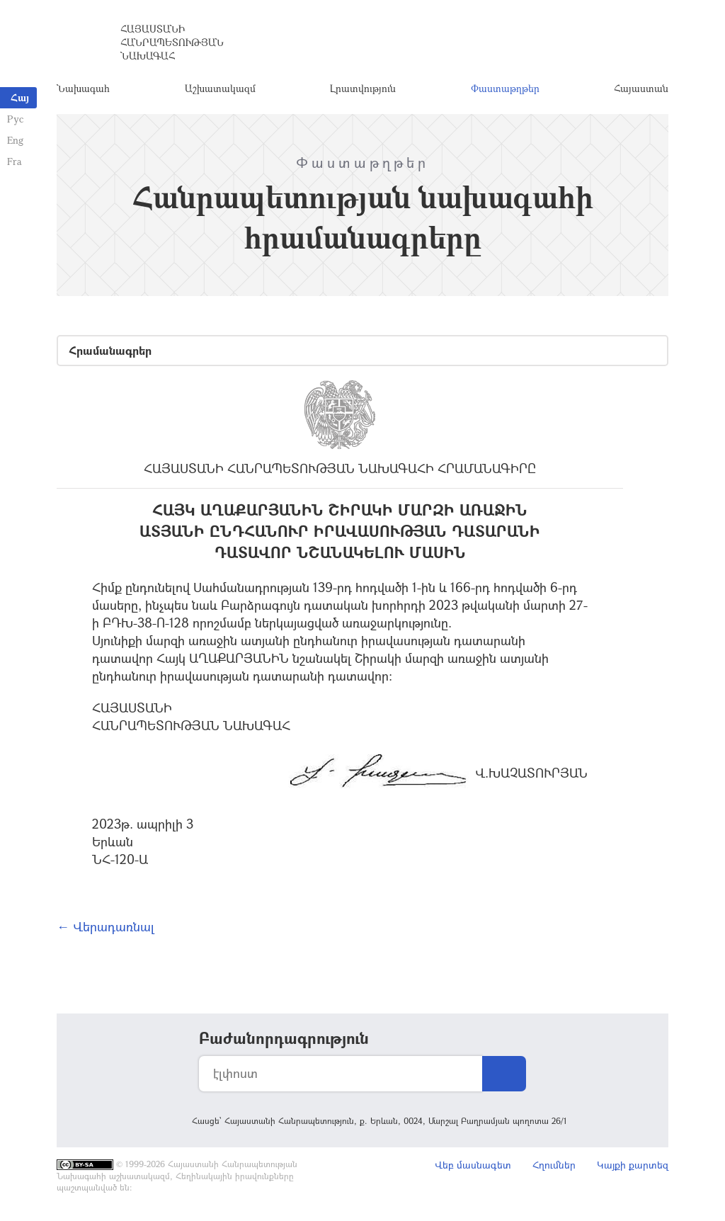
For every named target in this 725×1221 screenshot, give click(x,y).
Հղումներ (554, 1164)
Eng (15, 140)
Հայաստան (641, 88)
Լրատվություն (363, 88)
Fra (14, 161)
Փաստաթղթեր (505, 88)
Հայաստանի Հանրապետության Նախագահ (172, 42)
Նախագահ (83, 88)
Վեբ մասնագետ (473, 1164)
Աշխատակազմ (220, 88)
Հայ (20, 97)
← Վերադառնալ (105, 926)
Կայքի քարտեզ (632, 1164)
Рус (15, 118)
